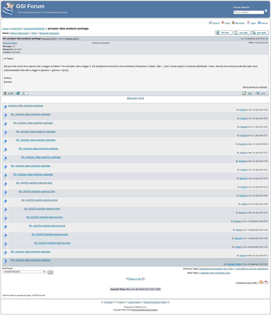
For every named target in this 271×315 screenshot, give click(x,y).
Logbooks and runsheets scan (214, 273)
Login (251, 23)
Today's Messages (19, 33)
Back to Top (135, 279)
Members (238, 23)
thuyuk (242, 109)
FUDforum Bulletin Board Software (144, 310)
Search (214, 23)
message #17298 (48, 39)
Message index (135, 98)
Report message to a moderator (255, 87)
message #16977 (72, 39)
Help (226, 23)
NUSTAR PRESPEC (34, 28)
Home (262, 23)
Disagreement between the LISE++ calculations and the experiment (233, 268)
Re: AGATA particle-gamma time (34, 182)
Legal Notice (134, 302)
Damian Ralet (10, 43)
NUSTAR (16, 28)
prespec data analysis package (25, 105)
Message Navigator (49, 33)
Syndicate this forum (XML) (246, 283)
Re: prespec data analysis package (22, 38)
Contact (108, 302)
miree (243, 118)
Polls (34, 33)
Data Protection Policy (155, 302)
